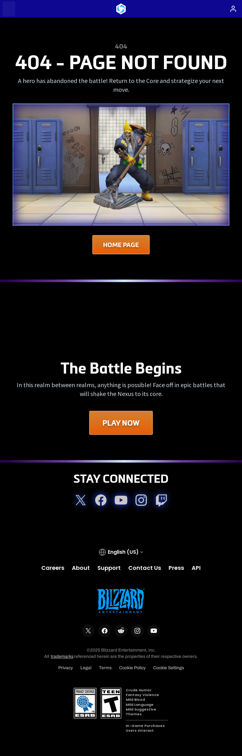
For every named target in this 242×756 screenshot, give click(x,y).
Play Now (121, 423)
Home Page (121, 245)
